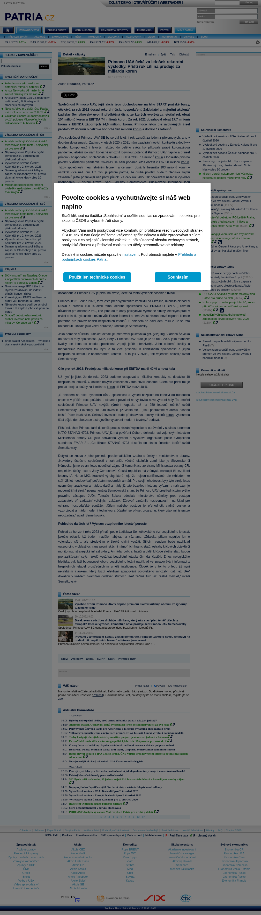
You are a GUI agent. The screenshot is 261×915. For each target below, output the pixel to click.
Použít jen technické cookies (97, 277)
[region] (132, 236)
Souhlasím (178, 277)
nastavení (130, 254)
